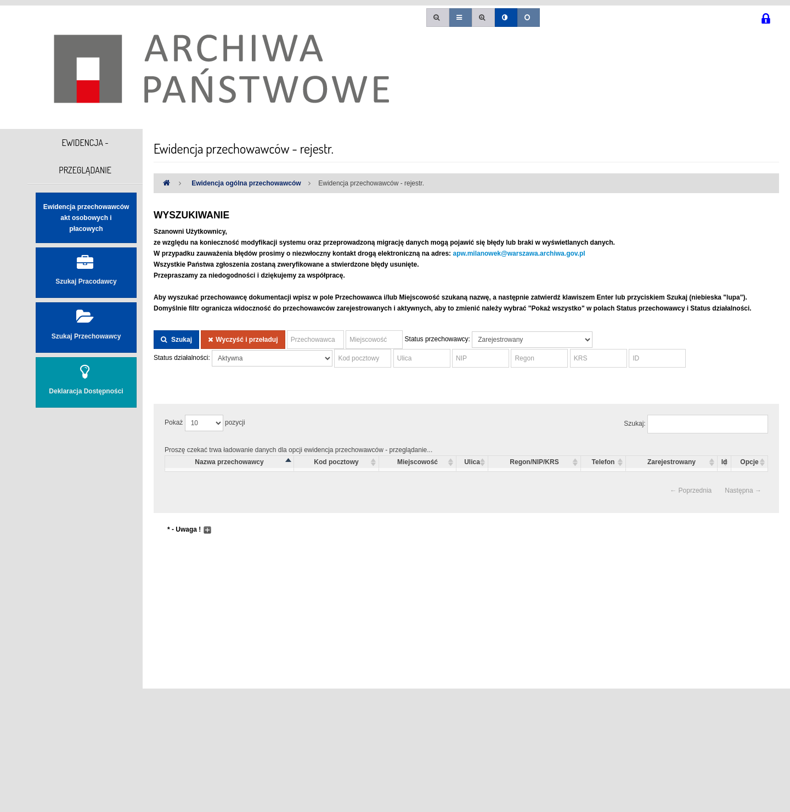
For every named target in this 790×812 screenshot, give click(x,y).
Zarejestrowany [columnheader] (671, 462)
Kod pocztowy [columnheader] (336, 462)
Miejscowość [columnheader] (417, 462)
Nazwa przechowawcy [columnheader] (229, 462)
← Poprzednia (691, 490)
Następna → (743, 490)
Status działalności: (182, 358)
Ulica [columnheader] (472, 462)
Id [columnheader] (724, 462)
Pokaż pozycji (205, 423)
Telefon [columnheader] (603, 462)
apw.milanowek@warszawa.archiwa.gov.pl (519, 253)
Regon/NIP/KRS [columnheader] (534, 462)
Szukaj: (696, 424)
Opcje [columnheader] (749, 462)
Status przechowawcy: (437, 339)
